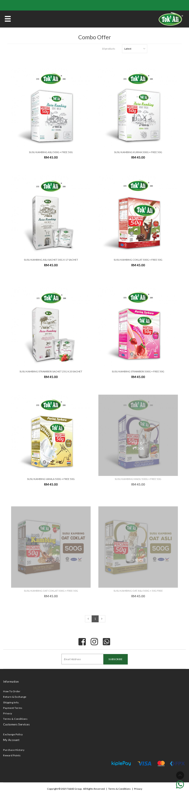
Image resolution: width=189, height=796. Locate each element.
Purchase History (13, 749)
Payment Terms (12, 707)
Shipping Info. (11, 702)
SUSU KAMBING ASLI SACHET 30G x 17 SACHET (51, 259)
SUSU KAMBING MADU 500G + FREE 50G (138, 479)
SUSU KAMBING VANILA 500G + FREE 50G (51, 479)
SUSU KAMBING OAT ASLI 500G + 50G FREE (138, 590)
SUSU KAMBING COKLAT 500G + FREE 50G (138, 259)
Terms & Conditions (15, 718)
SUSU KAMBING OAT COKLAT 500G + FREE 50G (51, 590)
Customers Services (16, 724)
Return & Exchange (14, 696)
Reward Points (12, 755)
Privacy (7, 713)
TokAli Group (74, 788)
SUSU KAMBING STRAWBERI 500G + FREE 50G (138, 371)
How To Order (11, 691)
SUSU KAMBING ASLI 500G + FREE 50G (51, 152)
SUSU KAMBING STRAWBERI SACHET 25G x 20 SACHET (51, 371)
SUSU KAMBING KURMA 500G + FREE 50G (138, 152)
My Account (11, 740)
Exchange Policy (13, 734)
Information (11, 681)
